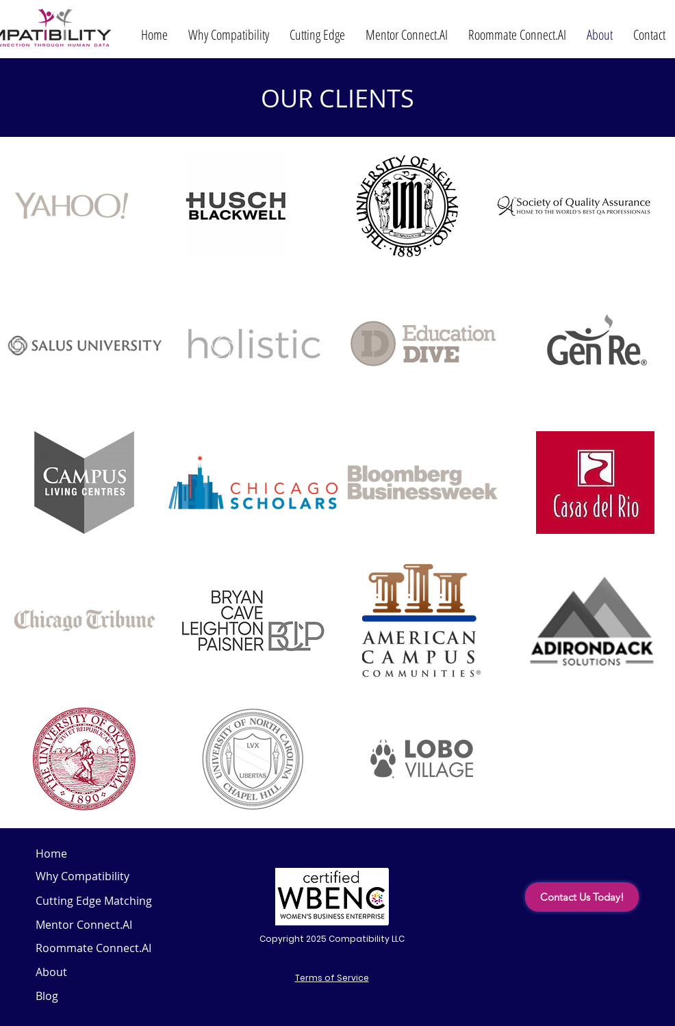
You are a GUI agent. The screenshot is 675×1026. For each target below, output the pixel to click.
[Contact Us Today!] (582, 897)
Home (51, 853)
